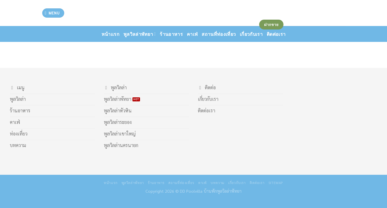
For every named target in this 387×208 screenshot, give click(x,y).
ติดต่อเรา (257, 182)
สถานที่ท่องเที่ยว (219, 34)
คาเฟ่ (192, 34)
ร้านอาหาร (171, 34)
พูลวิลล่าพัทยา (140, 34)
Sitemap (275, 182)
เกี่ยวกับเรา (237, 182)
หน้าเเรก (110, 34)
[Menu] (53, 13)
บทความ (217, 182)
